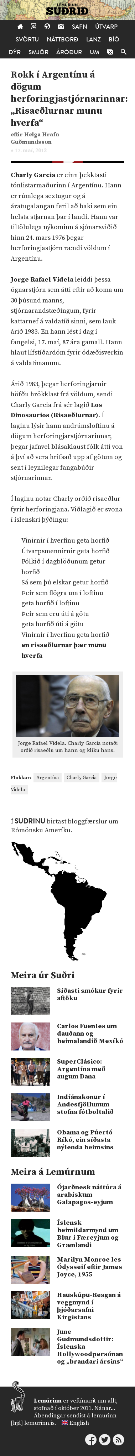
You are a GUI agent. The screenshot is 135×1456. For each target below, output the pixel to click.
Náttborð (62, 39)
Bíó (114, 39)
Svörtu (27, 39)
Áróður (69, 52)
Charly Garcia (82, 778)
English (79, 1423)
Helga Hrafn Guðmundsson (35, 138)
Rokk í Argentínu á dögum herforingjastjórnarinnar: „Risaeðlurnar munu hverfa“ (69, 99)
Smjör (38, 52)
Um (94, 52)
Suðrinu (30, 821)
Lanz (93, 39)
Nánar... (104, 1408)
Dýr (15, 52)
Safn (79, 26)
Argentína (47, 778)
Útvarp (106, 26)
